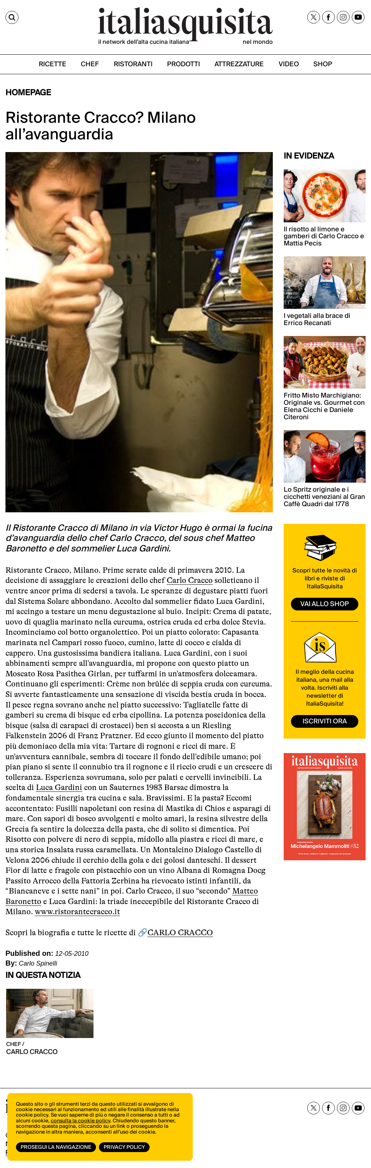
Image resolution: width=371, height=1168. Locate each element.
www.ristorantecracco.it (77, 911)
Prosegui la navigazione (56, 1147)
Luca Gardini (59, 787)
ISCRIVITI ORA (325, 721)
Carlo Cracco (190, 580)
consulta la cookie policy (80, 1121)
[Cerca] (11, 17)
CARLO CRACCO (180, 932)
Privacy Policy (124, 1147)
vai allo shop (324, 604)
